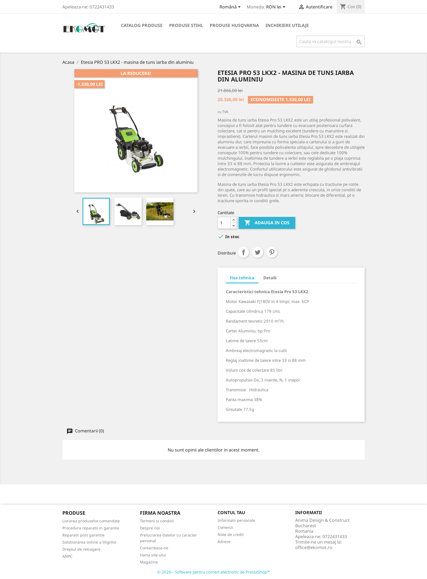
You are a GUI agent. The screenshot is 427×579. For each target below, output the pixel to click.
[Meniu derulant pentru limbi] (231, 7)
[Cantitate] (224, 223)
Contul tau (231, 513)
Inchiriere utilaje (287, 25)
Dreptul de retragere (81, 549)
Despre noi (150, 528)
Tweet (257, 252)
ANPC (67, 556)
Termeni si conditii (157, 520)
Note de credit (231, 534)
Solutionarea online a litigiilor (89, 542)
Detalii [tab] (269, 277)
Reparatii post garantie (83, 535)
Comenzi (225, 527)
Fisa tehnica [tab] (242, 277)
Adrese (224, 541)
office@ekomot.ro (313, 547)
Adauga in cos (266, 222)
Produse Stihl (186, 25)
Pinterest (271, 252)
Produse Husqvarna (234, 25)
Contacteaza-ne (154, 547)
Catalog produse (142, 25)
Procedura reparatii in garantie (90, 528)
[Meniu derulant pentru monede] (276, 7)
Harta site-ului (153, 554)
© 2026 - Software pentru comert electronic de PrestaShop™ (213, 572)
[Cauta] (330, 41)
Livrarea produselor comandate (91, 520)
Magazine (149, 562)
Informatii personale (236, 520)
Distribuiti (243, 252)
